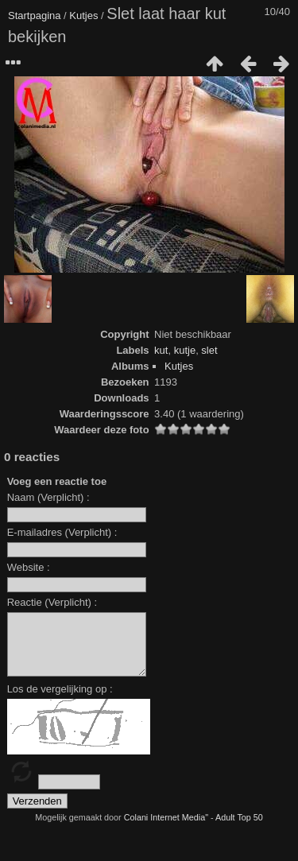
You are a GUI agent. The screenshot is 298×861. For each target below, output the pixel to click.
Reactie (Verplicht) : (52, 602)
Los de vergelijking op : (60, 701)
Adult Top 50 (239, 829)
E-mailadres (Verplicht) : (62, 532)
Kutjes (83, 15)
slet (209, 350)
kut (161, 350)
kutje (184, 350)
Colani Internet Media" (166, 829)
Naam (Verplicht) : (48, 497)
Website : (28, 567)
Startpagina (34, 15)
